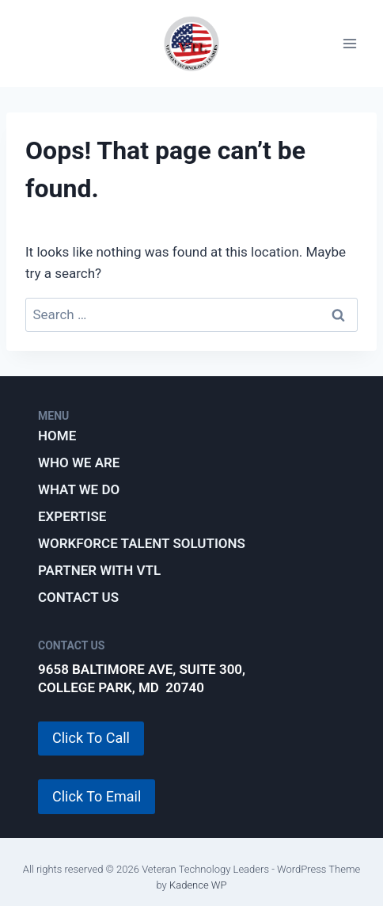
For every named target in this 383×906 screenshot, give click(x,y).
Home (57, 435)
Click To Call (91, 737)
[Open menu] (349, 44)
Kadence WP (198, 885)
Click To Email (96, 796)
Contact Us (78, 597)
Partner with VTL (99, 570)
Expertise (72, 516)
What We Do (78, 489)
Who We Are (78, 462)
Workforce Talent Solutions (141, 543)
